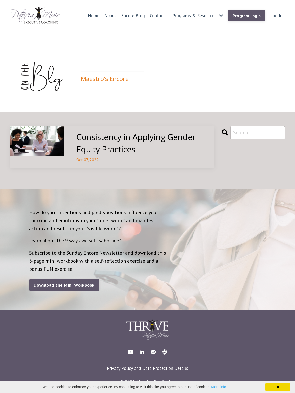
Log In (276, 15)
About (110, 15)
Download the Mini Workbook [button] (64, 285)
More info (218, 387)
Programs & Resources (197, 15)
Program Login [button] (247, 15)
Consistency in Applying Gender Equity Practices (136, 143)
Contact (157, 15)
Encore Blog (133, 15)
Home (93, 15)
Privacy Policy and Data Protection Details (147, 368)
